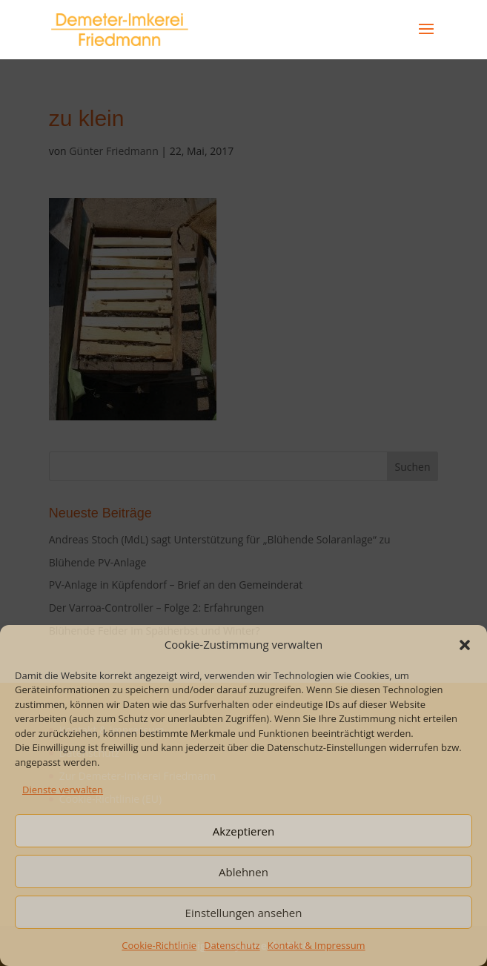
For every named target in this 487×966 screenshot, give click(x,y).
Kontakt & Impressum (316, 945)
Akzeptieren (243, 831)
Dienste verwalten (62, 789)
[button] (464, 645)
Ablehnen (243, 871)
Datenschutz (232, 945)
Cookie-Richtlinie (159, 945)
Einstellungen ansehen (243, 912)
